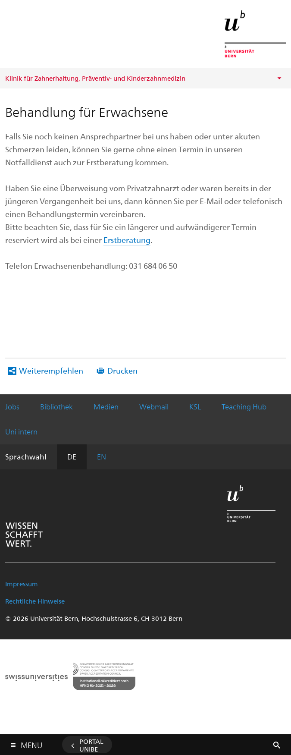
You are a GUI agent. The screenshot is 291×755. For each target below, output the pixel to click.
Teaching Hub (244, 406)
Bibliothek (56, 406)
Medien (106, 406)
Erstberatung (126, 239)
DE (71, 456)
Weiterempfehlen (51, 370)
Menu (31, 743)
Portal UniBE (91, 745)
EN (101, 456)
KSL (195, 406)
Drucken (122, 370)
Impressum (21, 583)
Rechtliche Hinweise (35, 601)
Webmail (154, 406)
